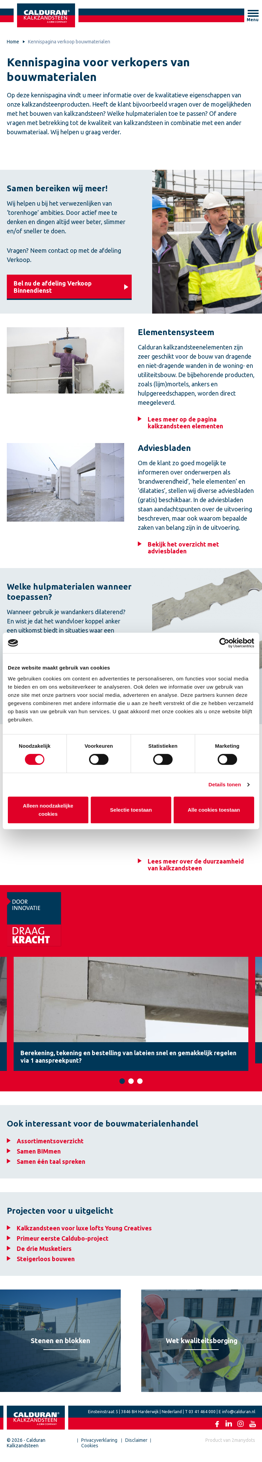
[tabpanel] (131, 1016)
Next (255, 1016)
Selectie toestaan (131, 810)
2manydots (243, 1445)
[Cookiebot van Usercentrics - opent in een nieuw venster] (224, 643)
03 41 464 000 (202, 1416)
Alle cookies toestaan (214, 810)
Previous (7, 1016)
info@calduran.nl (238, 1416)
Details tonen (224, 784)
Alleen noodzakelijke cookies (48, 810)
